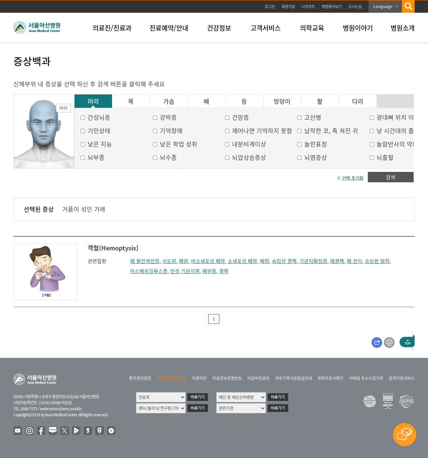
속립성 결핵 (284, 261)
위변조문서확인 (330, 378)
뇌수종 (168, 157)
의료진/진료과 (112, 28)
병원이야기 (358, 28)
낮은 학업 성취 (178, 144)
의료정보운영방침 (227, 378)
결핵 (223, 271)
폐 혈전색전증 (144, 261)
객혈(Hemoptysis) (113, 247)
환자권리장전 (140, 378)
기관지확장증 (313, 261)
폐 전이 (354, 261)
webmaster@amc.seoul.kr (61, 409)
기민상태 (99, 130)
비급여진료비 (258, 378)
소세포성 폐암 (242, 261)
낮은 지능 (100, 144)
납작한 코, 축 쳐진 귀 (331, 130)
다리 (357, 101)
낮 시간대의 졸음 (398, 130)
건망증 (240, 117)
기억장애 (171, 130)
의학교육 (312, 28)
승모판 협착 (377, 261)
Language (382, 6)
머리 (93, 101)
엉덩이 (282, 101)
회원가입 (288, 6)
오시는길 (355, 6)
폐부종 (209, 271)
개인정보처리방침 (171, 378)
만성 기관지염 (185, 271)
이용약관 (199, 378)
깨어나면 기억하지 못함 (262, 130)
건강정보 (219, 28)
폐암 (183, 261)
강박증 (168, 117)
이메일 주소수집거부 (366, 378)
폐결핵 (337, 261)
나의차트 (308, 6)
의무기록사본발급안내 (293, 378)
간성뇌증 (99, 117)
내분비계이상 (249, 144)
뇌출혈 (385, 157)
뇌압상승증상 (249, 157)
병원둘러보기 (332, 6)
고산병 (312, 117)
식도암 (169, 261)
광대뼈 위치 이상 (398, 117)
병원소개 (403, 28)
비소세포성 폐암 (208, 261)
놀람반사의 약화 (397, 144)
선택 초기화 (352, 178)
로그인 (270, 6)
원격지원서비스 (402, 378)
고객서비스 (265, 28)
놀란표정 (315, 144)
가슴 (169, 101)
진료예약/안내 (168, 28)
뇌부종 (96, 157)
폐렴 (264, 261)
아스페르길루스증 (149, 271)
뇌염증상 (315, 157)
